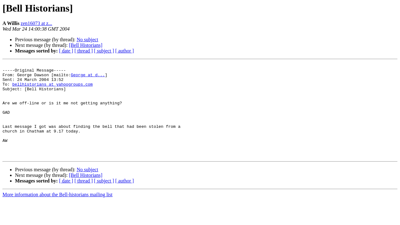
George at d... (88, 77)
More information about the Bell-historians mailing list (57, 213)
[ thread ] (83, 50)
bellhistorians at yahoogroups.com (52, 89)
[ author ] (124, 50)
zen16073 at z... (36, 23)
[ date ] (66, 50)
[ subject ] (104, 50)
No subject (87, 39)
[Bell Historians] (85, 45)
